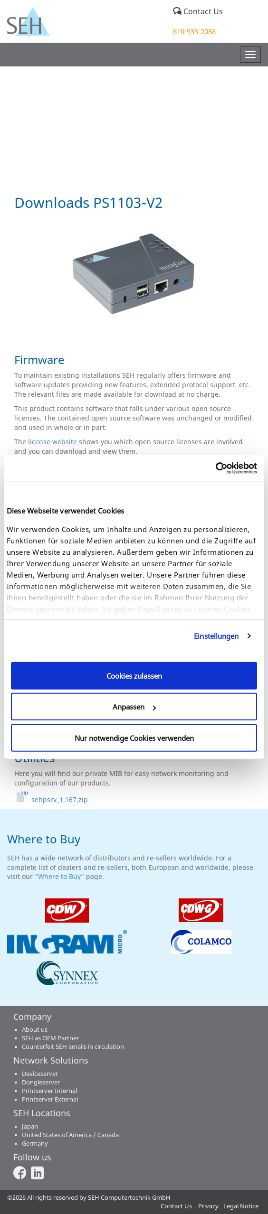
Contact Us (198, 11)
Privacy (208, 1206)
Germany (35, 1143)
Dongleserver (41, 1082)
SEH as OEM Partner (50, 1038)
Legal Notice (240, 1206)
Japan (30, 1126)
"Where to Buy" (60, 876)
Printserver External (50, 1099)
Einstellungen (216, 636)
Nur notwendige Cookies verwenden (134, 737)
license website (52, 441)
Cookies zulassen (134, 675)
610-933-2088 (194, 31)
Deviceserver (40, 1074)
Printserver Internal (49, 1091)
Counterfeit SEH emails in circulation (73, 1047)
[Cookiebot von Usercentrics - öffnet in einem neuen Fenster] (215, 468)
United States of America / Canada (70, 1135)
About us (35, 1030)
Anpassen (134, 706)
